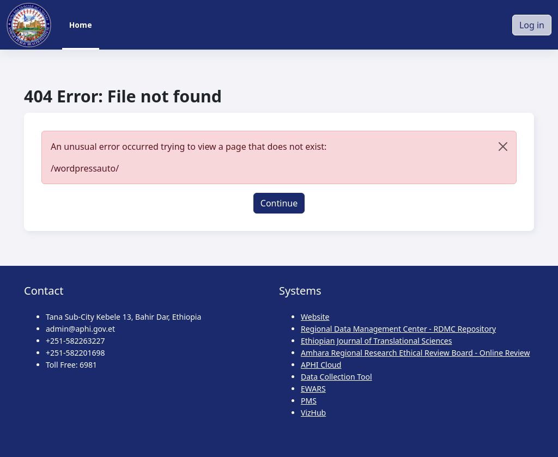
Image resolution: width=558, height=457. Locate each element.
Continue (279, 203)
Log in (531, 25)
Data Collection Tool (336, 376)
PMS (309, 400)
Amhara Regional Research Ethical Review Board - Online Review (415, 353)
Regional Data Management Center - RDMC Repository (398, 329)
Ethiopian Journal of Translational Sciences (376, 341)
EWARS (313, 388)
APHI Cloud (321, 364)
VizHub (313, 412)
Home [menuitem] (80, 25)
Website (315, 317)
